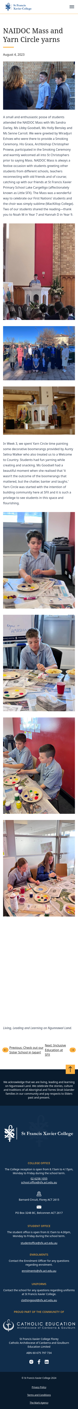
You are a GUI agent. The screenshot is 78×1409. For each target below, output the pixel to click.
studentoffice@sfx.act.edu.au (39, 1243)
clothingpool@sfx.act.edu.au (39, 1300)
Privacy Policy (39, 1387)
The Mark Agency (39, 1402)
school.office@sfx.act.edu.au (39, 1182)
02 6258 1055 (39, 1178)
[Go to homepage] (18, 7)
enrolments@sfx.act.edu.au (39, 1271)
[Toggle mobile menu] (72, 7)
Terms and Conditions (39, 1395)
